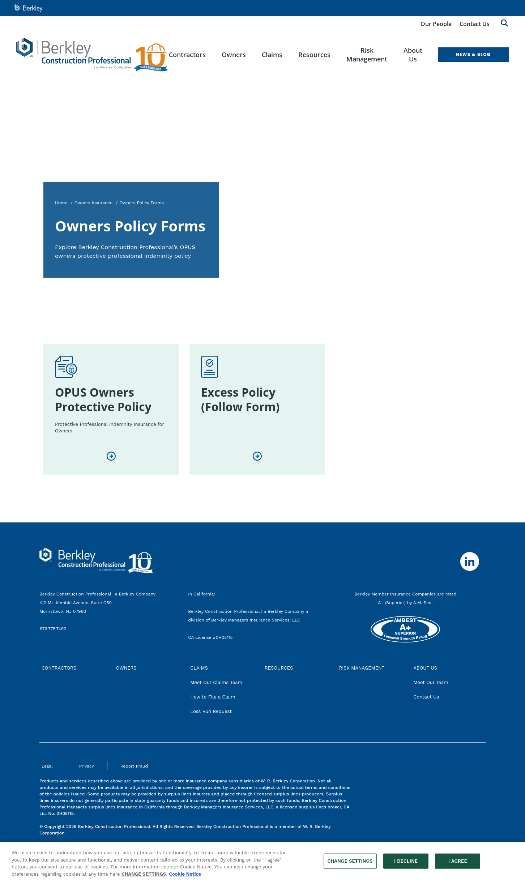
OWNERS (126, 668)
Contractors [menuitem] (187, 54)
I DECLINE (406, 863)
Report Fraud (134, 766)
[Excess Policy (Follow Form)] (257, 456)
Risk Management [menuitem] (366, 54)
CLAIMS (199, 668)
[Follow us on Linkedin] (469, 561)
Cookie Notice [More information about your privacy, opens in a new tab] (185, 876)
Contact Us (475, 24)
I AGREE (457, 863)
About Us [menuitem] (413, 54)
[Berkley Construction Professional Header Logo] (92, 55)
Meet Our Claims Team (216, 682)
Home (61, 202)
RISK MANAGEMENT (362, 668)
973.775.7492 (54, 628)
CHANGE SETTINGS (143, 876)
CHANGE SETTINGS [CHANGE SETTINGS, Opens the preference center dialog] (350, 863)
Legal (47, 766)
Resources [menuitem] (314, 54)
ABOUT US (425, 668)
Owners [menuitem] (234, 54)
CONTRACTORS (59, 668)
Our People (436, 24)
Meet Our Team (430, 682)
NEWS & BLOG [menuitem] (473, 54)
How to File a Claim (212, 697)
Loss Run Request (210, 711)
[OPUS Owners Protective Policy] (111, 456)
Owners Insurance (93, 202)
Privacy (86, 766)
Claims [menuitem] (272, 54)
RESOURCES (279, 668)
